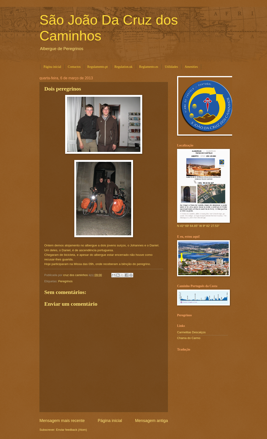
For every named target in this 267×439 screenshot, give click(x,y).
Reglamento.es (148, 66)
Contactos (74, 66)
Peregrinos (65, 281)
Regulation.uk (123, 66)
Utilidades (171, 66)
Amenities (191, 66)
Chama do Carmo (188, 338)
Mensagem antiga (151, 420)
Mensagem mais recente (62, 420)
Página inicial (52, 66)
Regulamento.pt (97, 66)
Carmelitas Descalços (191, 332)
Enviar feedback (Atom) (71, 429)
